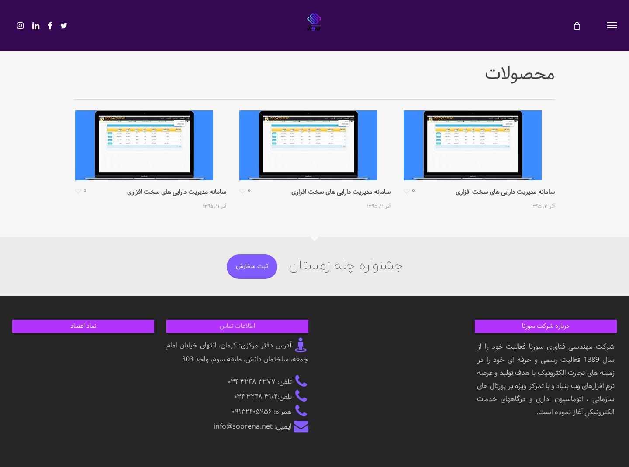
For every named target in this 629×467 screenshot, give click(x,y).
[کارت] (576, 25)
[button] (611, 25)
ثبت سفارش (252, 266)
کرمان (228, 345)
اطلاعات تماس (237, 326)
